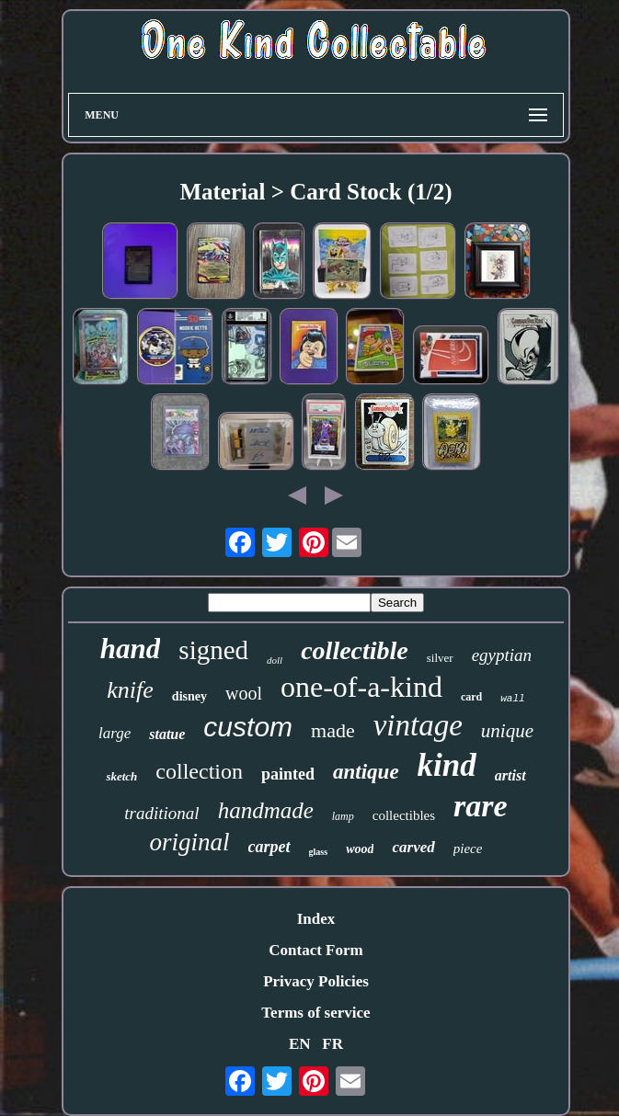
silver (440, 658)
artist (510, 775)
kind (447, 765)
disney (189, 696)
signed (213, 650)
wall (512, 698)
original (190, 842)
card (471, 696)
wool (243, 693)
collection (199, 771)
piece (468, 848)
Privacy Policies (316, 981)
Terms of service (315, 1012)
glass (318, 852)
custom (247, 727)
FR (332, 1044)
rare (480, 806)
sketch (121, 776)
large (114, 733)
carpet (269, 846)
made (333, 730)
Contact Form (315, 950)
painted (288, 774)
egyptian (502, 655)
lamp (343, 816)
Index (316, 919)
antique (366, 771)
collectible (354, 650)
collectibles (404, 815)
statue (167, 734)
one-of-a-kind (361, 686)
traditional (161, 813)
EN (300, 1044)
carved (413, 847)
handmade (266, 810)
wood (359, 849)
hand (130, 648)
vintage (418, 725)
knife (130, 690)
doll (274, 660)
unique (507, 731)
